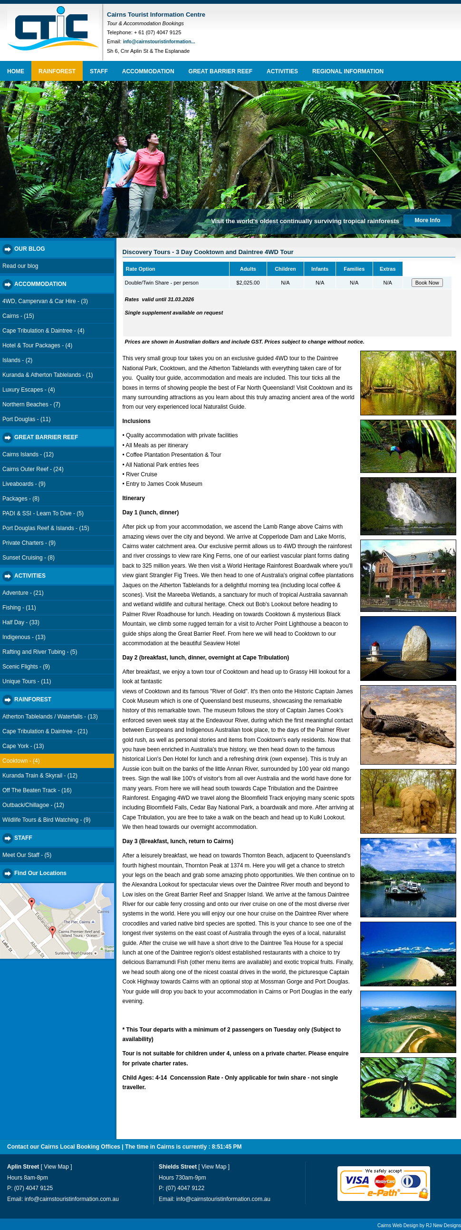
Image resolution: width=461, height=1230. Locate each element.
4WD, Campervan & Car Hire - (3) (45, 301)
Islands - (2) (17, 360)
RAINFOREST (57, 71)
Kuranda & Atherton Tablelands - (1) (47, 375)
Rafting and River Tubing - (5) (39, 652)
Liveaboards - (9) (24, 484)
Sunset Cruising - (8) (28, 557)
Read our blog (20, 266)
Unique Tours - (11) (26, 681)
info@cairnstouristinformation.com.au (72, 1199)
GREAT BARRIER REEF (220, 71)
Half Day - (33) (20, 622)
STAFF (99, 71)
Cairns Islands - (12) (28, 454)
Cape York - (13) (23, 746)
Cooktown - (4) (21, 761)
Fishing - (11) (19, 607)
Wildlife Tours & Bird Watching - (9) (46, 820)
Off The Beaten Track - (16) (37, 790)
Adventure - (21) (23, 593)
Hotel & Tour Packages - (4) (37, 345)
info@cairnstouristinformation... (159, 41)
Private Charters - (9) (29, 543)
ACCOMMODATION (148, 71)
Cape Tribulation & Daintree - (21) (44, 731)
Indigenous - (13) (24, 637)
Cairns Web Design (397, 1225)
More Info (428, 220)
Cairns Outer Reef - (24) (33, 469)
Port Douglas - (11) (26, 419)
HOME (15, 71)
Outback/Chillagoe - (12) (33, 805)
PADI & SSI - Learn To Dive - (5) (43, 513)
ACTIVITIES (282, 71)
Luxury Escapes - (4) (28, 389)
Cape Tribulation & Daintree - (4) (43, 330)
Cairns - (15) (18, 316)
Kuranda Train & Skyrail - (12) (39, 775)
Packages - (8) (20, 498)
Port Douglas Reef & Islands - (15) (45, 528)
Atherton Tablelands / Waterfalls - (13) (50, 716)
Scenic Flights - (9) (26, 666)
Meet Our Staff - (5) (26, 855)
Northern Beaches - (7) (31, 404)
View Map (56, 1166)
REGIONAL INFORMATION (348, 71)
